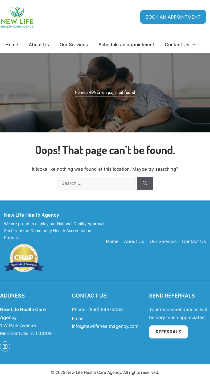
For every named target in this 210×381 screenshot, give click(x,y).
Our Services (74, 44)
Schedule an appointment (126, 44)
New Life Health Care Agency (93, 372)
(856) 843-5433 (105, 309)
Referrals (168, 331)
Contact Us (183, 45)
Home (11, 44)
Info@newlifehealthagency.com (105, 326)
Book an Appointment (173, 17)
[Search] (145, 183)
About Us (39, 44)
